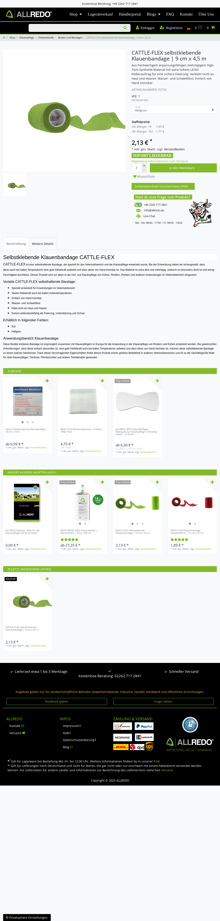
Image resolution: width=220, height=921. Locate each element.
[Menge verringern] (144, 170)
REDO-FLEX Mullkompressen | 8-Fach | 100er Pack (81, 430)
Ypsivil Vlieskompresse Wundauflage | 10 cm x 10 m (26, 430)
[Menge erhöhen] (144, 165)
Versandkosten (174, 149)
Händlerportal (130, 14)
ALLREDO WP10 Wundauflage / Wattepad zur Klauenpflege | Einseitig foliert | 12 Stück (136, 432)
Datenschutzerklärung (79, 740)
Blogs (151, 14)
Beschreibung (16, 244)
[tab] (16, 243)
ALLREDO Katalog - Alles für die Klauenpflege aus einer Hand (22, 531)
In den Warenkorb (191, 168)
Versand (17, 733)
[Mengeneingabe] (137, 167)
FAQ (170, 14)
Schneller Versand (183, 671)
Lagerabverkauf (100, 14)
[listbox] (27, 401)
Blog (68, 747)
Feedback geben (56, 701)
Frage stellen (163, 701)
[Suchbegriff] (74, 28)
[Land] (188, 28)
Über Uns (206, 14)
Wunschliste (144, 176)
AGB (67, 733)
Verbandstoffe (46, 37)
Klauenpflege (26, 37)
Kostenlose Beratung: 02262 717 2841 (110, 675)
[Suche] (125, 28)
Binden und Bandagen (70, 37)
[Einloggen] (145, 28)
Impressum (72, 726)
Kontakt (186, 14)
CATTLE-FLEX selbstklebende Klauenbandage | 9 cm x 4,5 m (22, 628)
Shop (73, 14)
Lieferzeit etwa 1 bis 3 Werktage (41, 671)
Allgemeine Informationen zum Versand (160, 161)
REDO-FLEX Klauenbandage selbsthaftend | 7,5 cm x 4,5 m (187, 531)
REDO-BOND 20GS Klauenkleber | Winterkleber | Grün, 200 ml (78, 531)
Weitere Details (42, 244)
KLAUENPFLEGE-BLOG (12, 24)
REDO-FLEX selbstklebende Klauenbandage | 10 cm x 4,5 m (133, 531)
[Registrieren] (171, 28)
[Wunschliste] (199, 28)
